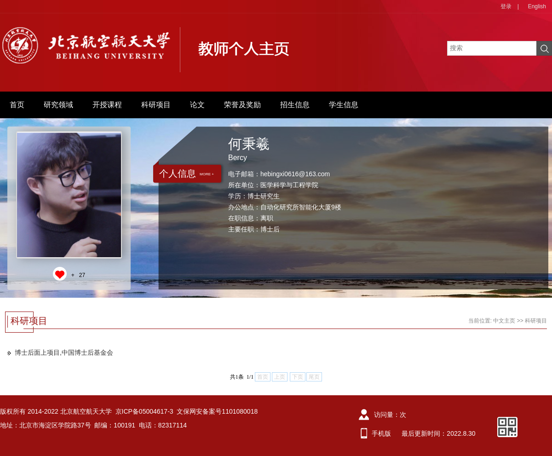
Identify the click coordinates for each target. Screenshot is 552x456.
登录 (506, 6)
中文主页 (504, 320)
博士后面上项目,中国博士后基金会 (64, 352)
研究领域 (58, 105)
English (537, 6)
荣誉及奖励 (242, 105)
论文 (197, 105)
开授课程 (107, 105)
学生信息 (343, 105)
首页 (17, 105)
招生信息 (295, 105)
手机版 (381, 433)
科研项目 (156, 105)
